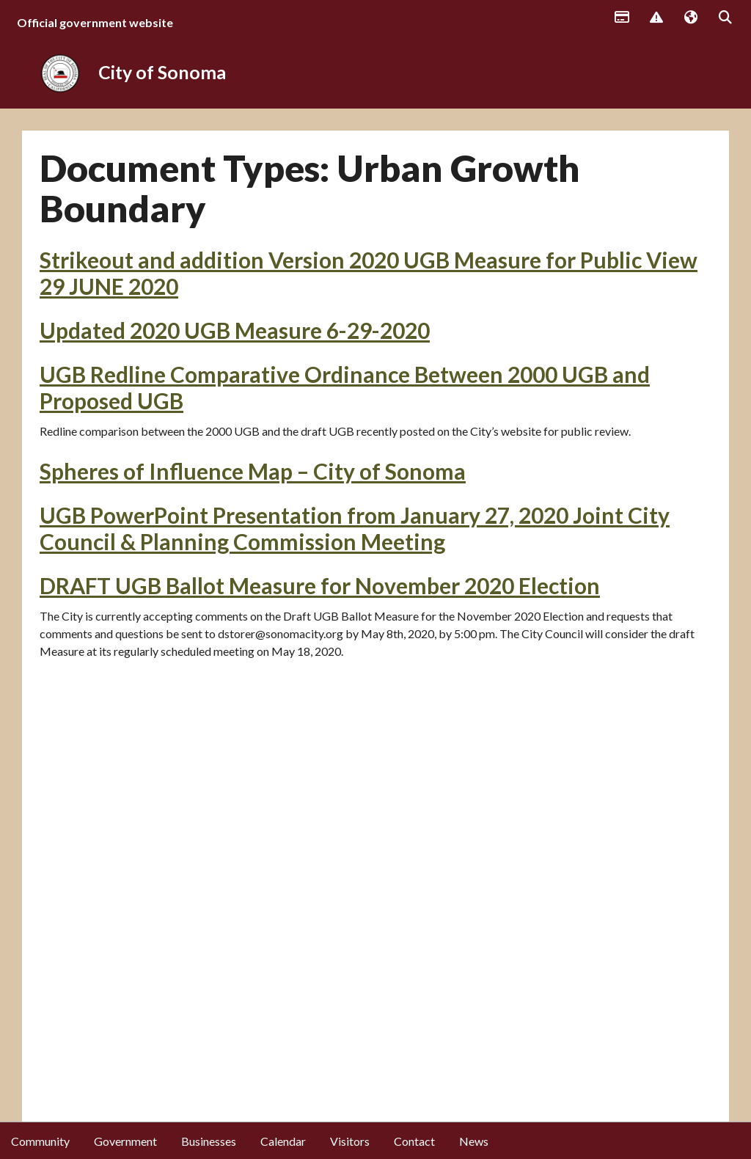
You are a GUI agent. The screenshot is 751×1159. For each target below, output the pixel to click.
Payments (621, 18)
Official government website (95, 22)
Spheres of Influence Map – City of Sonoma (253, 471)
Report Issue (656, 18)
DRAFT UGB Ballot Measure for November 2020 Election (320, 585)
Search (724, 18)
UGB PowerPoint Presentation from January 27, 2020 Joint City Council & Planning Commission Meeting (355, 528)
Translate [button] (690, 18)
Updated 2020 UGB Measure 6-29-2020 (235, 330)
